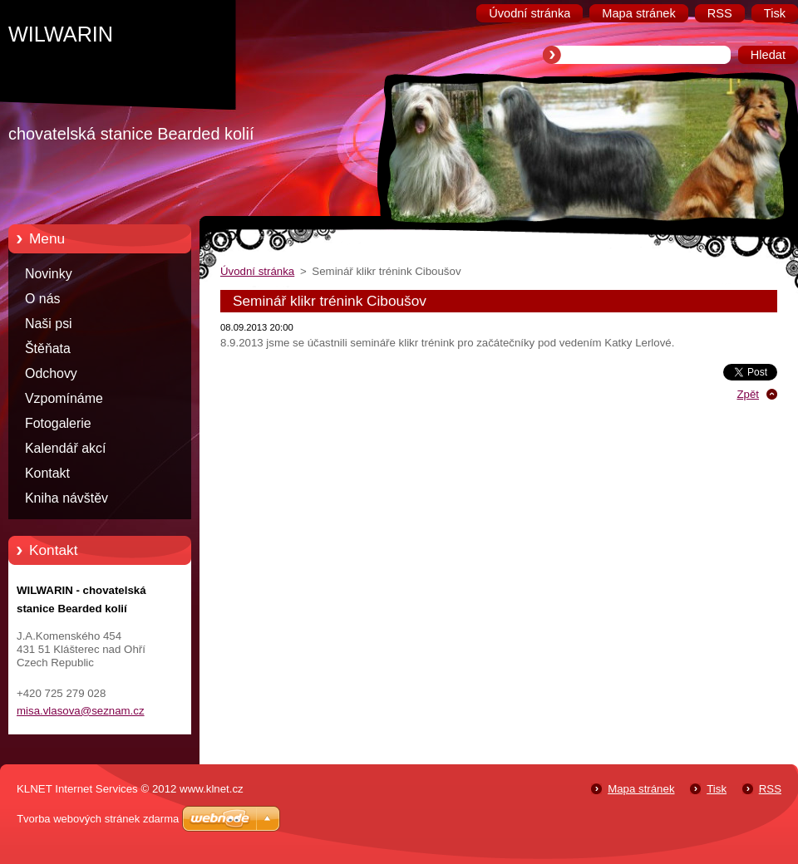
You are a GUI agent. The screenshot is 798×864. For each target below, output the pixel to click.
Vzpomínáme (64, 398)
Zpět (747, 394)
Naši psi (48, 324)
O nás (42, 299)
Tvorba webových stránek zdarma (98, 818)
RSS (770, 789)
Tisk (717, 789)
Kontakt (47, 473)
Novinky (48, 274)
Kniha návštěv (66, 498)
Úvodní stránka (257, 271)
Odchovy (51, 373)
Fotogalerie (58, 423)
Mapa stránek (641, 789)
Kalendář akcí (65, 448)
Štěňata (48, 348)
